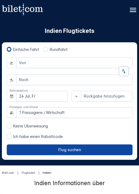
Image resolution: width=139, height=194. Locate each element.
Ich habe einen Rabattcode (38, 136)
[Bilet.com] (8, 173)
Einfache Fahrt (26, 49)
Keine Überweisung (30, 126)
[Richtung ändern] (124, 71)
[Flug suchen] (70, 149)
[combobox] (74, 62)
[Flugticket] (28, 173)
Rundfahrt (58, 49)
